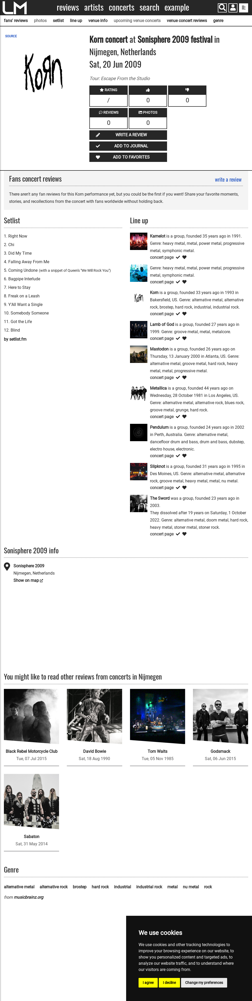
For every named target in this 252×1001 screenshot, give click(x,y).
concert (115, 39)
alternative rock (54, 886)
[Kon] (138, 272)
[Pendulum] (138, 432)
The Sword (160, 498)
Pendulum (159, 427)
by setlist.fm (15, 339)
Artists (94, 7)
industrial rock (149, 886)
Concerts (121, 7)
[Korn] (138, 297)
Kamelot (157, 236)
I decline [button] (169, 983)
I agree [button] (148, 983)
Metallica (158, 388)
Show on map (26, 580)
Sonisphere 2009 (28, 565)
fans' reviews (16, 20)
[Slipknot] (138, 471)
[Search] (222, 7)
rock (208, 886)
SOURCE (11, 36)
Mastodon (159, 349)
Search (149, 7)
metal (172, 886)
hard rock (100, 886)
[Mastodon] (138, 353)
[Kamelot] (138, 240)
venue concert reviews (187, 20)
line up (76, 20)
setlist (58, 20)
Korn (96, 39)
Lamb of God (162, 324)
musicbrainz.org (28, 897)
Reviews (68, 7)
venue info (97, 20)
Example (176, 7)
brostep (80, 886)
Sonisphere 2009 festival (176, 39)
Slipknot (157, 466)
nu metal (191, 886)
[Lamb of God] (138, 329)
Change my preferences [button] (204, 983)
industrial (122, 886)
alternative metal (19, 886)
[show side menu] (243, 7)
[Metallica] (138, 392)
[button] (233, 8)
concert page (162, 257)
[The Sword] (138, 502)
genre (218, 20)
